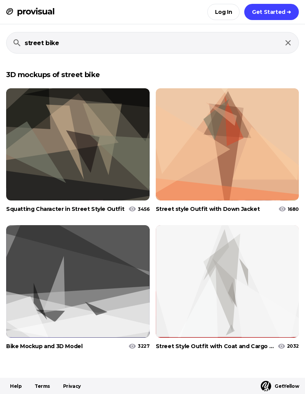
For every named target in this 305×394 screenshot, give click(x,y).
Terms (42, 386)
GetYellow (280, 386)
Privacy (72, 386)
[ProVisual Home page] (30, 12)
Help (16, 386)
